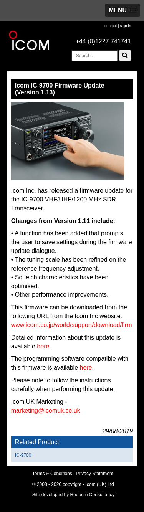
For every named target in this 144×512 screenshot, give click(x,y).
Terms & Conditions (52, 473)
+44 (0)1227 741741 (103, 41)
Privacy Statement (94, 473)
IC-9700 (23, 455)
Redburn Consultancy (92, 494)
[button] (122, 10)
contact (110, 26)
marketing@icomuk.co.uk (45, 410)
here (43, 346)
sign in (125, 26)
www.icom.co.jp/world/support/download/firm (71, 325)
